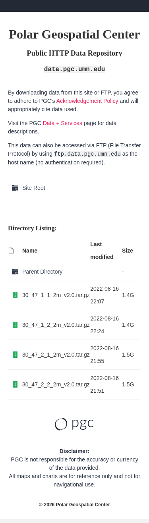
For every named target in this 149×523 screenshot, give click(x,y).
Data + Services (62, 123)
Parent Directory (42, 271)
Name (29, 250)
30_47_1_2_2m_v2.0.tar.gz (56, 325)
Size (127, 250)
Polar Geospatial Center (83, 505)
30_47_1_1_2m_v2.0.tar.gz (56, 295)
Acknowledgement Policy (87, 101)
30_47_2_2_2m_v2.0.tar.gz (56, 384)
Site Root (33, 188)
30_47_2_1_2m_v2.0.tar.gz (56, 354)
